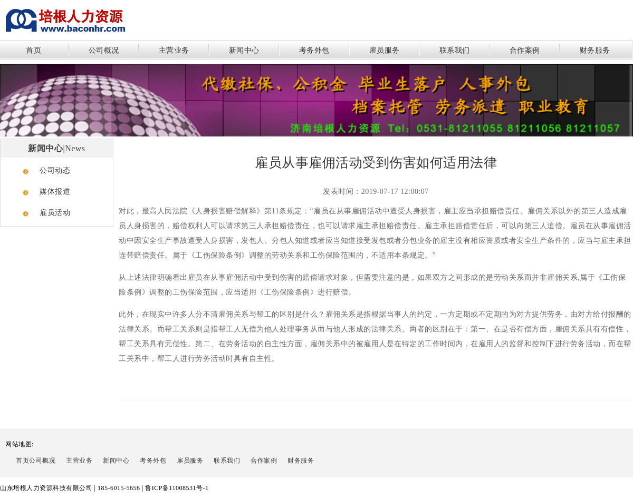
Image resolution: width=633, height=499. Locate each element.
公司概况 (104, 50)
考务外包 (314, 50)
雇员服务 (384, 50)
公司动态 (55, 170)
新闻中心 (244, 50)
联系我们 (454, 50)
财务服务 (595, 50)
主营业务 (174, 50)
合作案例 (525, 50)
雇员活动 (55, 213)
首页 (33, 50)
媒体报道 (55, 191)
